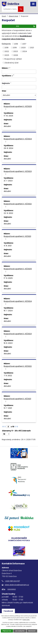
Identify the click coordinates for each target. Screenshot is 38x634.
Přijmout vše (7, 631)
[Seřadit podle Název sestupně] (10, 67)
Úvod (4, 16)
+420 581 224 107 (12, 581)
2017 (24, 44)
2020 (23, 47)
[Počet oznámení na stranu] (6, 434)
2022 (7, 51)
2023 (15, 51)
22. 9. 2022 (8, 213)
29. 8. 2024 (8, 148)
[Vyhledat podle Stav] (19, 95)
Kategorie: (6, 43)
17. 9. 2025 (8, 278)
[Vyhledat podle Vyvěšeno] (19, 80)
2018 (6, 47)
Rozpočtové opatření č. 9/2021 (17, 237)
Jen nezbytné (19, 631)
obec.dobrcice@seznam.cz (17, 584)
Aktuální (7, 126)
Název (5, 68)
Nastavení (31, 631)
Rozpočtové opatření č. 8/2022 (18, 367)
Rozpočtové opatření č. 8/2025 (18, 270)
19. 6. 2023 (8, 343)
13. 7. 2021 (8, 408)
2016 (16, 44)
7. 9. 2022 (8, 375)
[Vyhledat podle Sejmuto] (19, 87)
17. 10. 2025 (8, 115)
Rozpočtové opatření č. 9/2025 (18, 107)
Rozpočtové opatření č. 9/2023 (18, 172)
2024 (24, 51)
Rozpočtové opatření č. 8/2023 (18, 334)
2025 (7, 55)
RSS (25, 26)
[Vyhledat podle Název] (19, 72)
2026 (16, 55)
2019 (15, 47)
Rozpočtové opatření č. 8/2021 (17, 399)
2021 (32, 47)
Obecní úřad (13, 16)
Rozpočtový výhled (13, 59)
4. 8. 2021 (7, 245)
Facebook (8, 611)
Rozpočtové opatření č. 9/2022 (18, 205)
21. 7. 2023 (8, 180)
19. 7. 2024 (8, 310)
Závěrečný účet (11, 62)
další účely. (26, 619)
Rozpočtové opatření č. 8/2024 (18, 302)
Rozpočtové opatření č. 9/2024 (18, 140)
